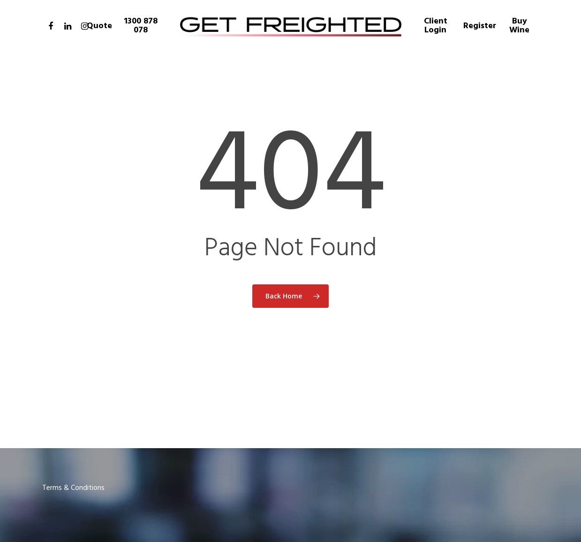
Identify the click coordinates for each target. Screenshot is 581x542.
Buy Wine (519, 26)
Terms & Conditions (73, 488)
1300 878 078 (141, 26)
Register (479, 26)
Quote (99, 26)
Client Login (435, 26)
